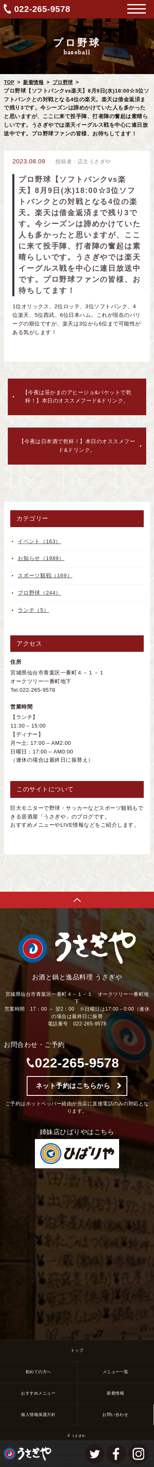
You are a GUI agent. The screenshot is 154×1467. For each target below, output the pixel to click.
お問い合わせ (115, 1414)
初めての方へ (38, 1371)
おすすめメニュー (38, 1393)
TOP (9, 82)
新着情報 (33, 82)
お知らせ (41, 558)
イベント (39, 541)
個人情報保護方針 (38, 1414)
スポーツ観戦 (45, 575)
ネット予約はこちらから (73, 1085)
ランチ (33, 610)
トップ (77, 1350)
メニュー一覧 (116, 1371)
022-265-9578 (42, 9)
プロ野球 (63, 82)
